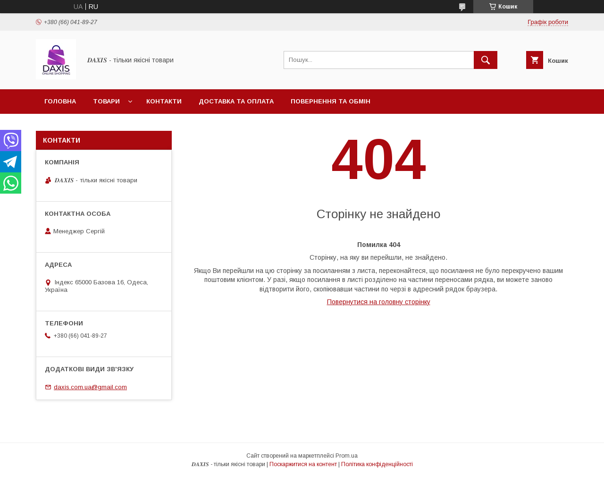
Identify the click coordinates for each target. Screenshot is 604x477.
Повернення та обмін (330, 101)
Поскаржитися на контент (303, 464)
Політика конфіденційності (377, 464)
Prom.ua (347, 455)
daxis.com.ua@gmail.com (90, 387)
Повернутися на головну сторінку (378, 302)
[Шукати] (485, 60)
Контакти (164, 101)
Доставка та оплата (236, 101)
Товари (106, 101)
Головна (60, 101)
